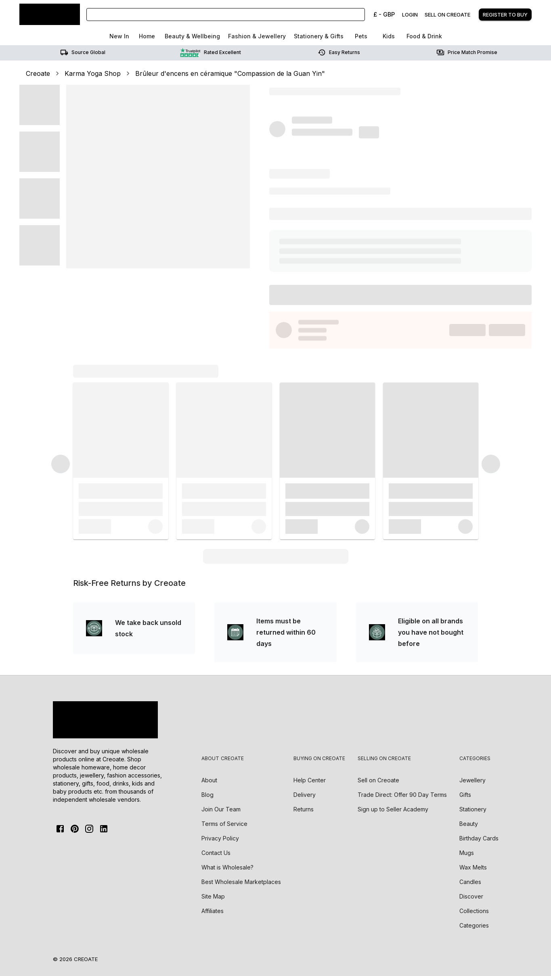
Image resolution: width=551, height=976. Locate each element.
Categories (474, 925)
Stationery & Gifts (319, 36)
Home (147, 36)
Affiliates (212, 910)
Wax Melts (473, 867)
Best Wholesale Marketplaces (241, 881)
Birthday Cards (479, 838)
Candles (470, 881)
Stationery (472, 809)
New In (119, 36)
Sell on (378, 780)
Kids (389, 36)
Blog (207, 794)
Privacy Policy (220, 838)
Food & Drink (424, 36)
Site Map (213, 896)
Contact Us (215, 852)
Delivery (304, 794)
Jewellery (472, 780)
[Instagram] (89, 829)
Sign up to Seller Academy (393, 809)
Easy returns (339, 52)
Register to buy (505, 14)
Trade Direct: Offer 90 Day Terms (402, 794)
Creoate (38, 73)
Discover (471, 896)
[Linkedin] (104, 829)
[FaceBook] (60, 829)
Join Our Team (221, 809)
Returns (303, 809)
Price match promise (466, 52)
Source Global (82, 52)
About (209, 780)
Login (410, 14)
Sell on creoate (447, 14)
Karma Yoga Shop (93, 73)
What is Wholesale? (227, 867)
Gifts (465, 794)
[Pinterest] (75, 829)
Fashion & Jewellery (257, 36)
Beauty (468, 823)
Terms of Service (224, 823)
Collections (474, 910)
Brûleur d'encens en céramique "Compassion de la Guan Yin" (230, 73)
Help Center (309, 780)
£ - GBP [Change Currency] (384, 14)
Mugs (466, 852)
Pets (361, 36)
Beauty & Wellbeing (192, 36)
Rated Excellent (210, 52)
